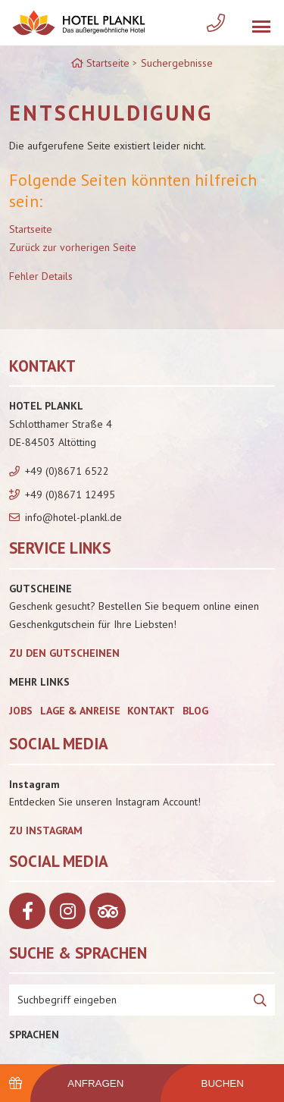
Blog (195, 710)
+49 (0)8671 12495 (70, 494)
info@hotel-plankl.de (73, 517)
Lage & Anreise (80, 710)
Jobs (21, 710)
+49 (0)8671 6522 (67, 471)
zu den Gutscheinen (64, 653)
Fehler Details (41, 276)
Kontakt (151, 710)
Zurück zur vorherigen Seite (72, 247)
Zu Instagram (46, 830)
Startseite (30, 229)
